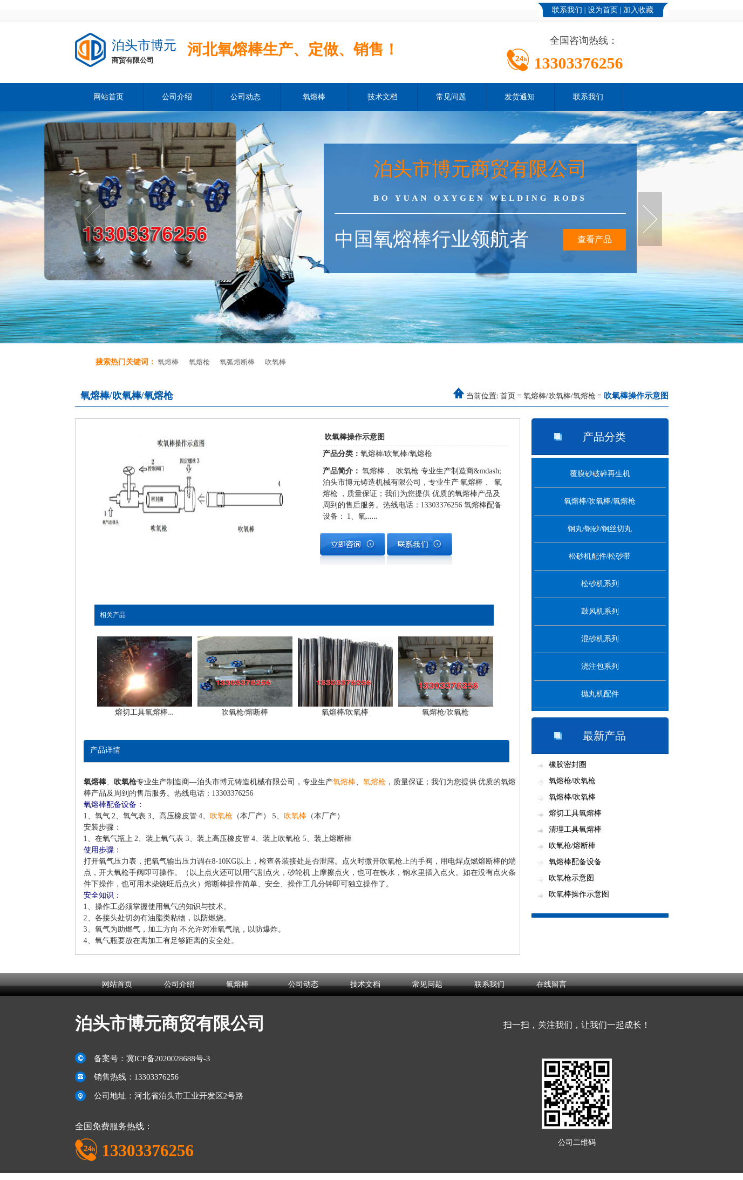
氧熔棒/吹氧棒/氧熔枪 (559, 396)
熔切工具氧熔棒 (575, 813)
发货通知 (520, 97)
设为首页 (603, 10)
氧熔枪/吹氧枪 (572, 781)
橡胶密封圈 (568, 765)
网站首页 (108, 97)
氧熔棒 (314, 97)
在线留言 (551, 984)
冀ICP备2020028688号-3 (168, 1058)
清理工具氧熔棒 (575, 829)
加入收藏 (638, 10)
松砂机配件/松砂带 (600, 556)
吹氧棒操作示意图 (579, 894)
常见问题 (451, 97)
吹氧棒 (275, 362)
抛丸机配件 (600, 694)
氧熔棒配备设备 (575, 862)
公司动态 (245, 97)
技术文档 (382, 97)
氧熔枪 (199, 362)
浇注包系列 (600, 666)
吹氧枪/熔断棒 (572, 846)
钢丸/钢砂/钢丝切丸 (600, 529)
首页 (507, 396)
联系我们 (567, 10)
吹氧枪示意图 (571, 878)
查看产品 (594, 239)
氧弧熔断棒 (237, 362)
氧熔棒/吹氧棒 (572, 797)
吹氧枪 (221, 816)
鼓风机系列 (600, 611)
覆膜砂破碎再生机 (600, 474)
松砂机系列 (600, 584)
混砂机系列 (600, 639)
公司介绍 (177, 97)
